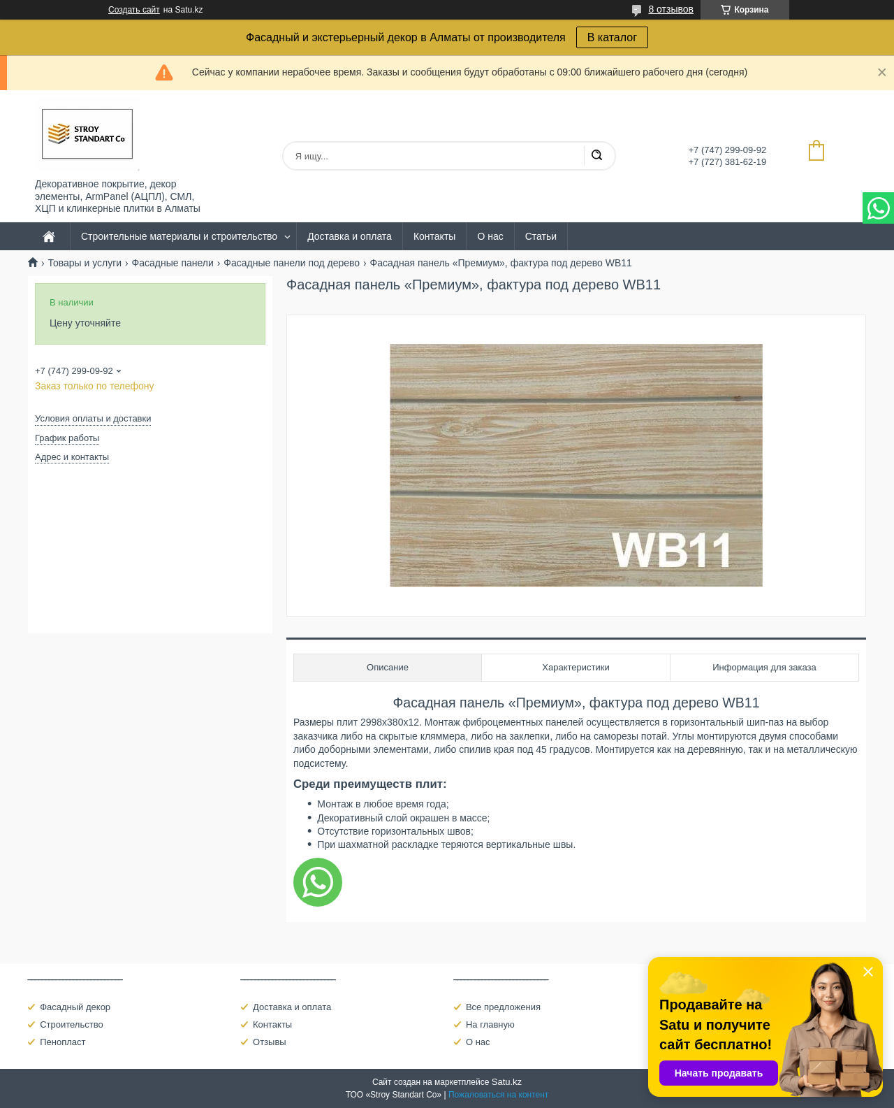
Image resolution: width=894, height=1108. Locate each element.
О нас (490, 236)
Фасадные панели (173, 262)
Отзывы (269, 1042)
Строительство (71, 1024)
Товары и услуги (84, 262)
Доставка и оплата (349, 236)
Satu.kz (507, 1082)
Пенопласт (62, 1042)
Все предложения (503, 1007)
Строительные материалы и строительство (179, 236)
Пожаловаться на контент (498, 1095)
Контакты (434, 236)
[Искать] (596, 156)
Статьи (541, 236)
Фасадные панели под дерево (292, 262)
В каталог (612, 37)
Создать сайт (134, 10)
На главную (490, 1024)
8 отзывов (671, 9)
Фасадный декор (75, 1007)
